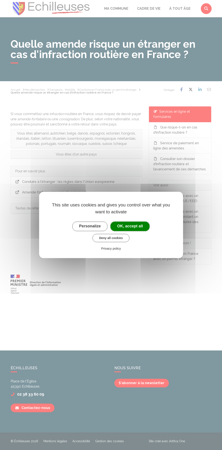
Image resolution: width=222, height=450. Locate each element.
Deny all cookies (111, 238)
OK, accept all (130, 226)
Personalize (90, 226)
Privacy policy (111, 248)
